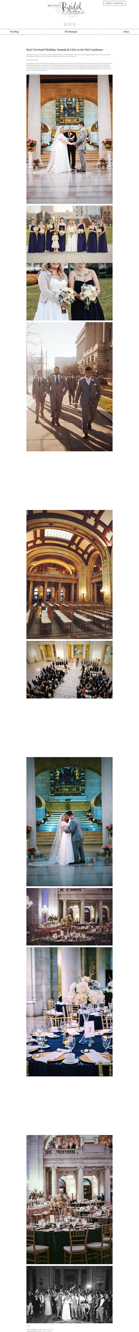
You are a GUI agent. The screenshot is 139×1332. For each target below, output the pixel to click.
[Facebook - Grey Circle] (65, 24)
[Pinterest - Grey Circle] (70, 24)
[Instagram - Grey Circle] (74, 24)
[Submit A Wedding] (114, 3)
